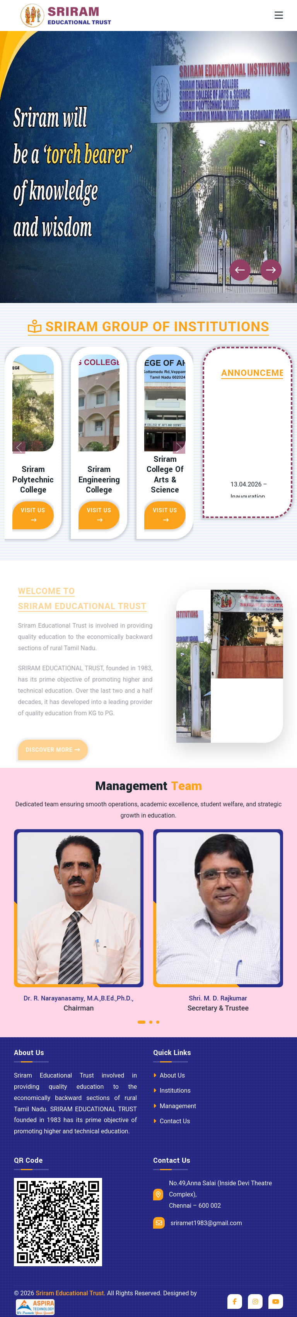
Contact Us (171, 1121)
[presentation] (240, 270)
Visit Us (33, 515)
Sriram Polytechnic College (33, 480)
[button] (141, 1023)
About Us (169, 1075)
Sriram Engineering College (99, 480)
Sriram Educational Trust (70, 1293)
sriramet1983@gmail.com (197, 1223)
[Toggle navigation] (279, 16)
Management (174, 1106)
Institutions (172, 1090)
